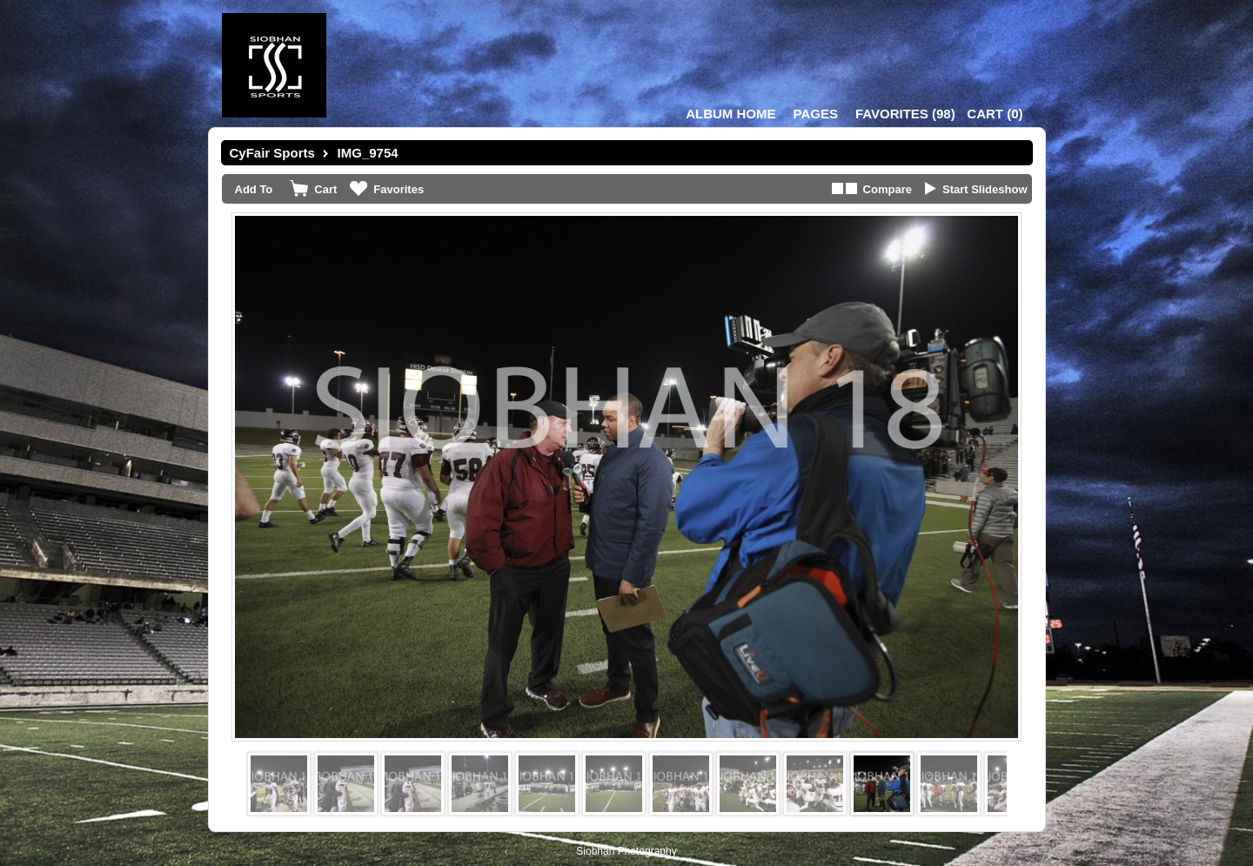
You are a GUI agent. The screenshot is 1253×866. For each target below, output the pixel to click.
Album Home (730, 113)
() (905, 113)
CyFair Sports (272, 152)
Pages (816, 113)
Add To (254, 189)
